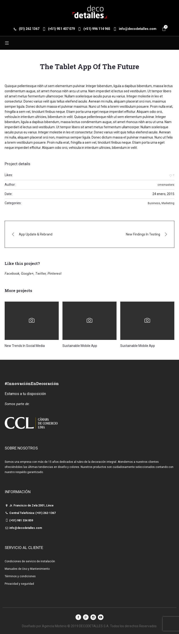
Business (154, 203)
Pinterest (55, 273)
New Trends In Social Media (25, 346)
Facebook (12, 273)
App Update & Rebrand (35, 234)
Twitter (40, 273)
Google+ (27, 273)
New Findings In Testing (143, 234)
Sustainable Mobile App (79, 346)
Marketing (168, 203)
